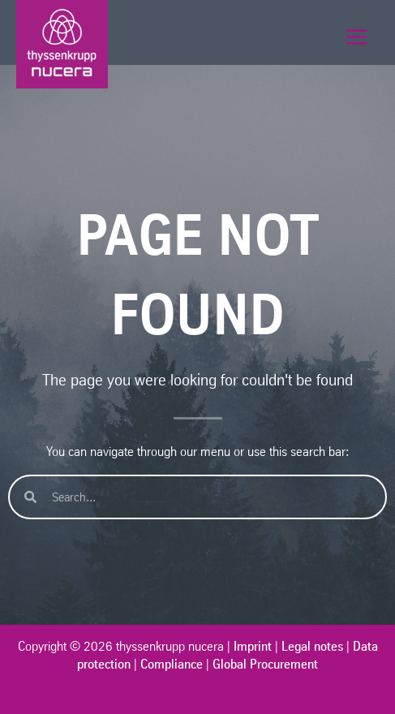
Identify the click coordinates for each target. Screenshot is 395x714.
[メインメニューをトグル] (356, 37)
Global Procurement (265, 664)
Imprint (253, 646)
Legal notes (312, 646)
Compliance (171, 664)
